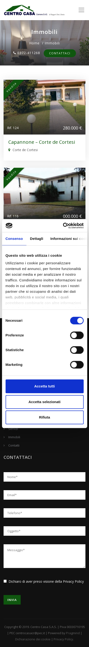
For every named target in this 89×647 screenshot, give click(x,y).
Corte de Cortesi (23, 150)
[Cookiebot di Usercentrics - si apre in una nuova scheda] (63, 226)
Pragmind (73, 633)
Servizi (13, 429)
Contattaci (59, 53)
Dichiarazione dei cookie (33, 639)
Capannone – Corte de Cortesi (41, 142)
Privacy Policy (73, 581)
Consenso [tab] (14, 239)
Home (34, 43)
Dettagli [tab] (36, 239)
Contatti (13, 445)
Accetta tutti (44, 386)
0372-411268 (26, 53)
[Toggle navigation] (81, 10)
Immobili (14, 437)
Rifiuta (44, 417)
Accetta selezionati (44, 402)
